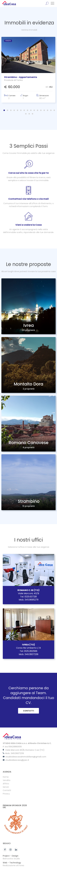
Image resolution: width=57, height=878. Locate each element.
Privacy (6, 794)
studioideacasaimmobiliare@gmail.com (25, 756)
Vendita (6, 780)
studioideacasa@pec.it (17, 760)
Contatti (7, 790)
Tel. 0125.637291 (28, 596)
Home (6, 777)
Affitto (6, 784)
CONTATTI (28, 710)
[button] (4, 110)
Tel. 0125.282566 (28, 651)
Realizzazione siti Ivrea (13, 865)
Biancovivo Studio (11, 858)
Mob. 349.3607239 (28, 654)
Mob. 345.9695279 (28, 599)
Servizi (6, 787)
